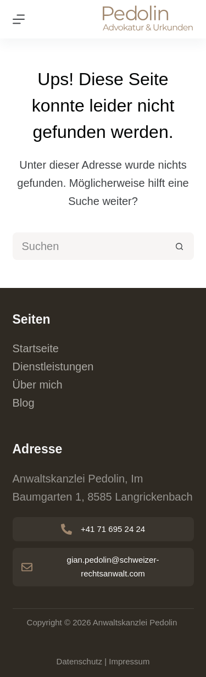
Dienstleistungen (53, 366)
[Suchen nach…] (89, 246)
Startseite (36, 348)
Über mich (38, 385)
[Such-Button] (180, 246)
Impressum (129, 661)
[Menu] (19, 19)
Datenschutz (79, 661)
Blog (24, 403)
